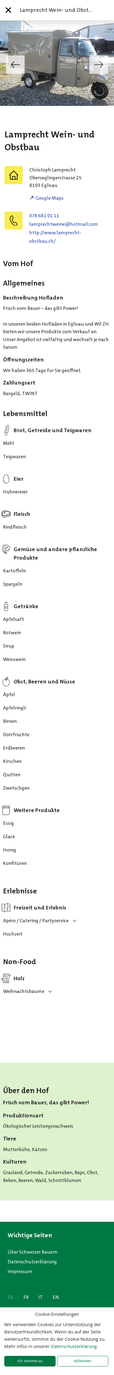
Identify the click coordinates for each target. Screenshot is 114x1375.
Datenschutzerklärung (32, 1261)
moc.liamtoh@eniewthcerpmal (63, 224)
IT (40, 1297)
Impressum (20, 1271)
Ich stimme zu (30, 1360)
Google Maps (50, 198)
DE (11, 1297)
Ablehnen (82, 1360)
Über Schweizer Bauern (32, 1252)
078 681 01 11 (44, 215)
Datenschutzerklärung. (74, 1346)
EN (56, 1297)
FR (26, 1297)
